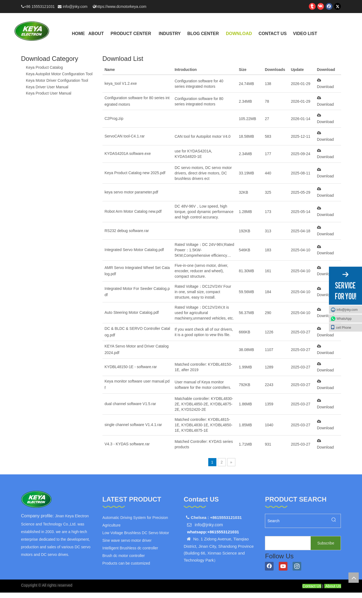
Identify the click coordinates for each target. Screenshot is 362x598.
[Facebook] (269, 566)
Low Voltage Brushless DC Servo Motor (135, 533)
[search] (286, 543)
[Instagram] (297, 566)
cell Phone (341, 327)
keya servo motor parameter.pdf (131, 192)
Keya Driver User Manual (47, 87)
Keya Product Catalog (44, 67)
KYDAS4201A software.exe (128, 153)
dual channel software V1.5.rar (130, 404)
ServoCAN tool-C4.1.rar (125, 136)
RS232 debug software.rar (127, 230)
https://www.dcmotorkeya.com (121, 6)
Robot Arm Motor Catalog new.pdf (133, 211)
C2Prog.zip (114, 118)
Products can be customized (126, 563)
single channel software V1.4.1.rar (133, 424)
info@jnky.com (75, 6)
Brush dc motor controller (123, 555)
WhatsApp (344, 318)
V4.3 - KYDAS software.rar (127, 444)
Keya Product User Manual (48, 93)
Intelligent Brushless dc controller (130, 548)
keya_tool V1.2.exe (121, 83)
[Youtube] (283, 566)
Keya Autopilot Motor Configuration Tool (59, 74)
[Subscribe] (325, 543)
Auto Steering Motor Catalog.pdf (132, 312)
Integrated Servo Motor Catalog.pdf (134, 250)
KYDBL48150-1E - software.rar (131, 367)
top (353, 577)
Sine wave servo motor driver (127, 540)
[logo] (36, 499)
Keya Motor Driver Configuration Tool (57, 80)
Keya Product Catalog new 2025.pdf (135, 173)
